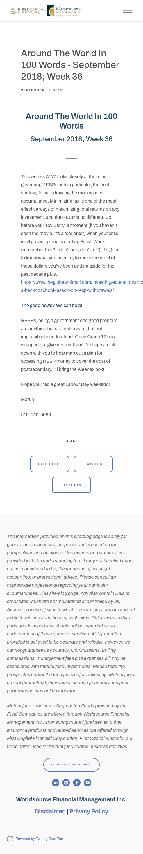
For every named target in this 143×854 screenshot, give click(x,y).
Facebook (49, 464)
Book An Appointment (71, 764)
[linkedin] (56, 783)
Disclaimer (50, 811)
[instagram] (66, 783)
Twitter (93, 464)
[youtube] (88, 783)
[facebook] (77, 783)
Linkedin (71, 485)
